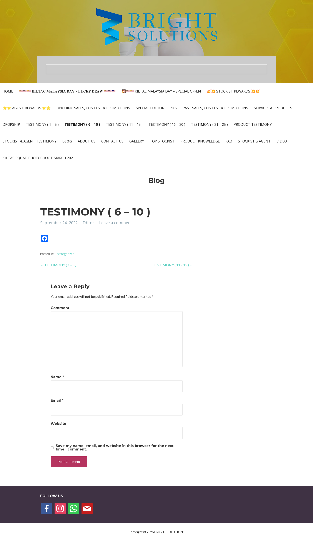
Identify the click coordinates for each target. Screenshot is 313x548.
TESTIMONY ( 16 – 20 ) (166, 124)
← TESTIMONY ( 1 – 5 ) (58, 265)
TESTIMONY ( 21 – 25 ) (209, 124)
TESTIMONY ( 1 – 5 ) (42, 124)
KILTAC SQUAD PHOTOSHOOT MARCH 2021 (39, 158)
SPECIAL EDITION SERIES (156, 108)
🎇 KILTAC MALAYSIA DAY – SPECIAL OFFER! (161, 91)
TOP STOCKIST (162, 141)
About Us (86, 141)
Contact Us (112, 141)
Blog (67, 141)
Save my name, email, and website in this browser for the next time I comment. (114, 447)
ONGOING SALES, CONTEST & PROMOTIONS (93, 108)
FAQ (229, 141)
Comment (60, 308)
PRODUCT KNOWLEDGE (200, 141)
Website (58, 424)
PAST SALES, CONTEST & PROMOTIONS (215, 108)
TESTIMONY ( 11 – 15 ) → (173, 265)
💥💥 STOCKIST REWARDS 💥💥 (233, 91)
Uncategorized (64, 254)
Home (8, 91)
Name (57, 377)
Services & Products (273, 108)
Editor (88, 222)
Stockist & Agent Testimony (30, 141)
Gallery (136, 141)
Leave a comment (115, 222)
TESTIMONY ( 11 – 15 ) (124, 124)
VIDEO (281, 141)
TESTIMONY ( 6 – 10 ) (82, 124)
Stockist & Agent (254, 141)
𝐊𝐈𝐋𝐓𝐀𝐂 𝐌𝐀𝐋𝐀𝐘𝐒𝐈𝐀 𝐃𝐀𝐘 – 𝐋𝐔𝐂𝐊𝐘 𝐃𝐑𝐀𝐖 (67, 91)
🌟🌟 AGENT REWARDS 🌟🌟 (27, 108)
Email (57, 400)
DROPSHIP (11, 124)
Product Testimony (253, 124)
